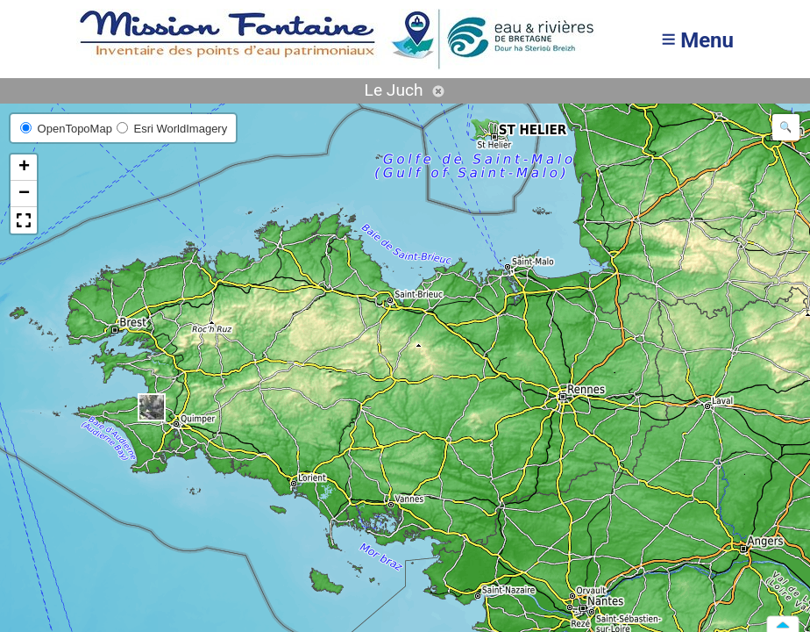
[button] (152, 407)
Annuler (438, 91)
